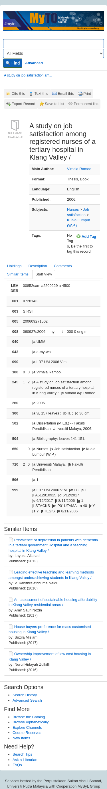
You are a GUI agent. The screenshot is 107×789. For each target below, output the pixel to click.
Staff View (43, 274)
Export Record (23, 104)
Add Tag (86, 236)
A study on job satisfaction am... (28, 75)
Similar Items (18, 274)
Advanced (34, 63)
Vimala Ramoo (79, 169)
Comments (63, 266)
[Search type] (53, 53)
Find (13, 63)
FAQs (17, 765)
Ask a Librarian (25, 760)
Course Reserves (27, 732)
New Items (21, 738)
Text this (41, 93)
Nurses (73, 209)
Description (38, 266)
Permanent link (86, 104)
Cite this (18, 93)
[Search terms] (53, 43)
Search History (25, 695)
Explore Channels (27, 727)
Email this (66, 93)
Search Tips (22, 754)
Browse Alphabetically (31, 722)
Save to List (54, 104)
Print (87, 93)
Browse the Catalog (29, 717)
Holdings (14, 266)
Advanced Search (27, 700)
